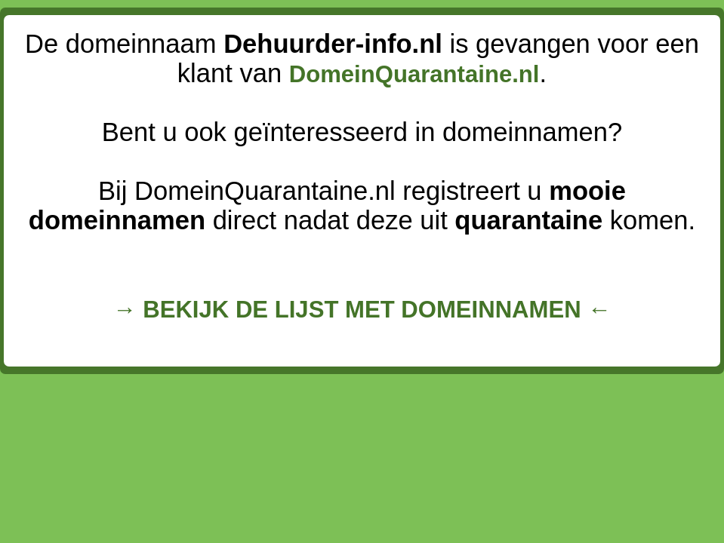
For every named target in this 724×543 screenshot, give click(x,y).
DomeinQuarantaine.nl (414, 74)
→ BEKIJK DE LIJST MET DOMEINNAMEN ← (361, 309)
